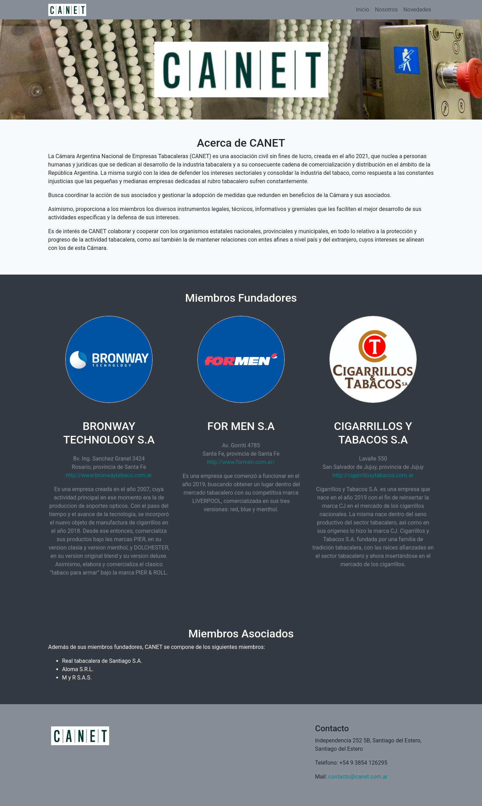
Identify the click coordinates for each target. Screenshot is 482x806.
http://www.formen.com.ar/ (241, 462)
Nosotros (386, 9)
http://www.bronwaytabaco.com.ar (109, 475)
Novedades (417, 9)
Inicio (362, 9)
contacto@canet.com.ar (358, 776)
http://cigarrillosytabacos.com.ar (373, 475)
